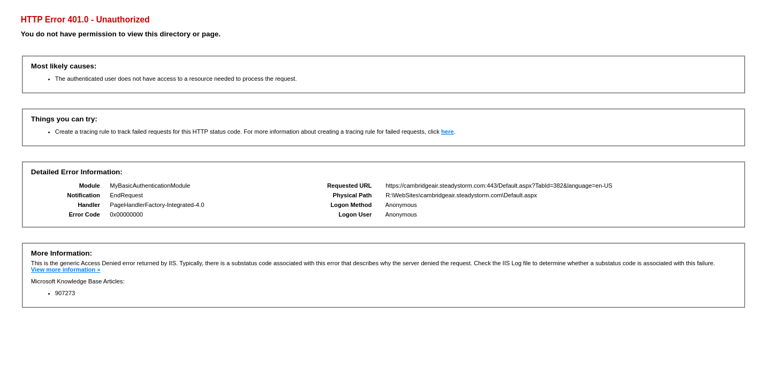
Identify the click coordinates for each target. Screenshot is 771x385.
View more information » (66, 269)
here (447, 131)
